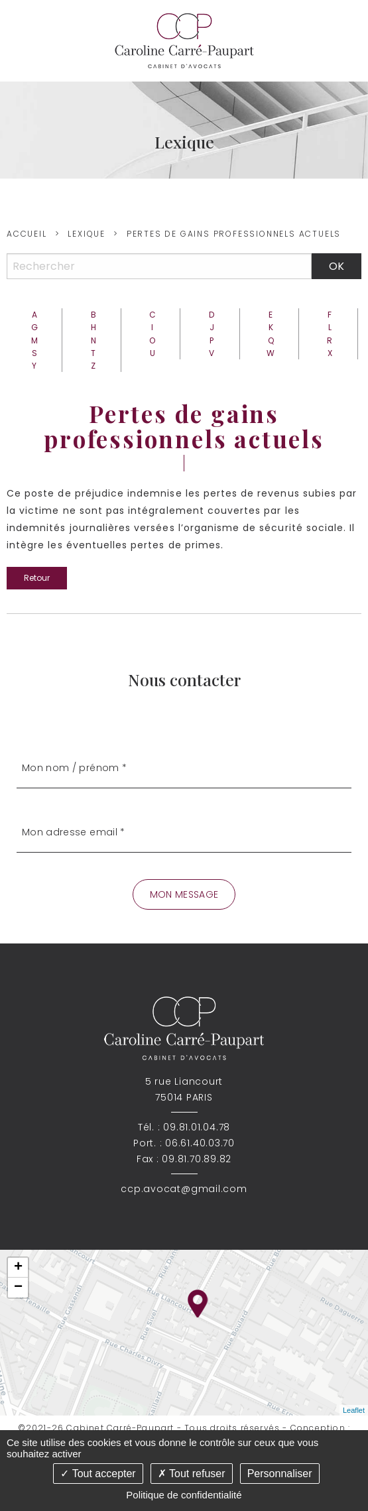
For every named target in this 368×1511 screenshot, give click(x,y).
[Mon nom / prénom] (184, 768)
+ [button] (18, 1268)
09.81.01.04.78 (196, 1127)
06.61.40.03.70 (200, 1143)
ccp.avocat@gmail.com (184, 1188)
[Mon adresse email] (184, 832)
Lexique (86, 233)
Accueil (27, 233)
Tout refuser (191, 1473)
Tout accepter (97, 1473)
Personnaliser (279, 1473)
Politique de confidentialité (183, 1494)
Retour (37, 577)
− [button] (18, 1288)
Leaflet (354, 1410)
